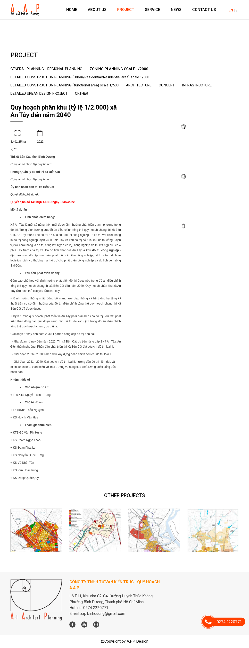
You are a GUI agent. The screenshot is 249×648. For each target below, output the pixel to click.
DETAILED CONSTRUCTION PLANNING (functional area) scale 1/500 (64, 85)
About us (97, 9)
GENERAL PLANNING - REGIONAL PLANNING (46, 69)
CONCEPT (167, 85)
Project (125, 9)
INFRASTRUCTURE (197, 85)
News (176, 9)
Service (152, 9)
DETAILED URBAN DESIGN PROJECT (39, 93)
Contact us (204, 9)
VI (237, 10)
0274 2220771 (225, 622)
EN (231, 10)
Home (71, 9)
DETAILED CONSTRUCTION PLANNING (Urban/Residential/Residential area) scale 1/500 (79, 77)
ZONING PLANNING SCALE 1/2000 (119, 69)
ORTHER (81, 93)
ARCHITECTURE (138, 85)
